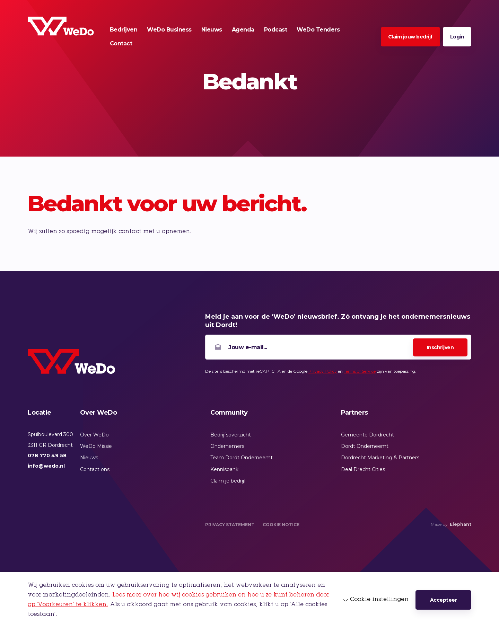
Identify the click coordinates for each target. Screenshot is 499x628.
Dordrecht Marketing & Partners (380, 457)
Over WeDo (94, 435)
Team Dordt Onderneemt (241, 457)
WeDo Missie (96, 446)
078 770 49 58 (47, 455)
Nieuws (89, 457)
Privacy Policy (322, 371)
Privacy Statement (229, 524)
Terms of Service (360, 371)
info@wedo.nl (46, 466)
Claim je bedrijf (228, 481)
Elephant (460, 524)
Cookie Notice (281, 524)
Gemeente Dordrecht (367, 435)
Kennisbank (224, 469)
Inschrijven (440, 347)
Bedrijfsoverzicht (230, 435)
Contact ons (95, 469)
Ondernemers (227, 446)
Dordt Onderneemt (364, 446)
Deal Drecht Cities (363, 469)
